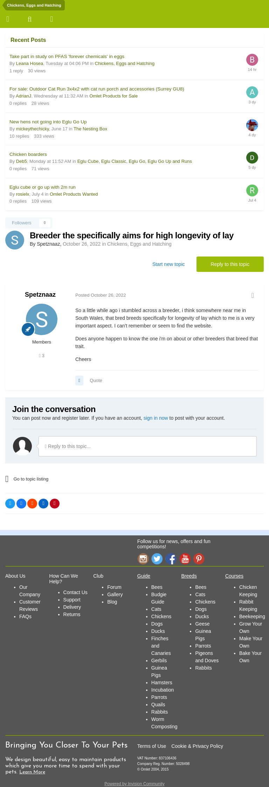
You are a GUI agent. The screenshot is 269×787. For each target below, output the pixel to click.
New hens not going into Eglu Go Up (48, 121)
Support (72, 599)
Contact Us (75, 592)
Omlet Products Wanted (74, 194)
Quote (96, 380)
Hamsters (161, 682)
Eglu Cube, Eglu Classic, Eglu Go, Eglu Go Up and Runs (134, 161)
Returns (72, 614)
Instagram (143, 558)
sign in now (156, 418)
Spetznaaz (40, 294)
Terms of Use (151, 746)
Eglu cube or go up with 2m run (42, 187)
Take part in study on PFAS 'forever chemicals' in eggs (66, 56)
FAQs (25, 616)
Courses (234, 576)
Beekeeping (252, 616)
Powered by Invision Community (134, 783)
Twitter (157, 558)
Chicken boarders (28, 154)
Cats (156, 609)
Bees (157, 587)
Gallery (115, 594)
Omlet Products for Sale (113, 96)
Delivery (72, 607)
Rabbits (159, 712)
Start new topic (168, 264)
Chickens (161, 616)
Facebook (171, 558)
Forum (114, 587)
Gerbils (159, 660)
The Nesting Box (90, 128)
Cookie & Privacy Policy (197, 746)
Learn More (32, 772)
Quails (158, 704)
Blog (112, 602)
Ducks (158, 631)
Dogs (157, 624)
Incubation (162, 690)
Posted (100, 295)
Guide (143, 576)
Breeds (188, 576)
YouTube (185, 558)
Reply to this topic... (68, 446)
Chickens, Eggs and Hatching (125, 63)
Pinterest (199, 558)
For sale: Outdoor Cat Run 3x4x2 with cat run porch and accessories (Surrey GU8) (96, 89)
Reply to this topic (230, 264)
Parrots (159, 697)
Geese (202, 624)
